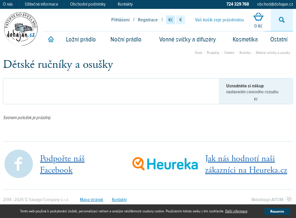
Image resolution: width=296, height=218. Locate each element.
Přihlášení (120, 20)
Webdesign (267, 200)
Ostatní (278, 39)
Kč (170, 20)
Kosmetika (245, 39)
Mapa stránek (91, 200)
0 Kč (258, 20)
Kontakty (125, 4)
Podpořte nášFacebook (62, 164)
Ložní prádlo (81, 39)
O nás (8, 4)
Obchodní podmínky (88, 4)
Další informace (236, 211)
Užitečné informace (41, 4)
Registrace (148, 20)
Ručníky (245, 52)
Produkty (213, 52)
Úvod (198, 52)
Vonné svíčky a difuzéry (187, 39)
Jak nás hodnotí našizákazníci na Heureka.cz (246, 164)
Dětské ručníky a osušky (273, 52)
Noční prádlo (125, 39)
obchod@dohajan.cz (275, 4)
